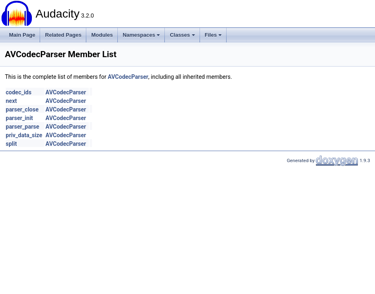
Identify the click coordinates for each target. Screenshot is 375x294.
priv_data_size (24, 135)
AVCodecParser (128, 77)
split (11, 143)
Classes (182, 35)
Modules (102, 35)
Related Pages (63, 35)
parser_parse (22, 126)
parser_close (22, 109)
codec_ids (18, 92)
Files (213, 35)
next (11, 101)
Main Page (22, 35)
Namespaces (141, 35)
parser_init (19, 118)
